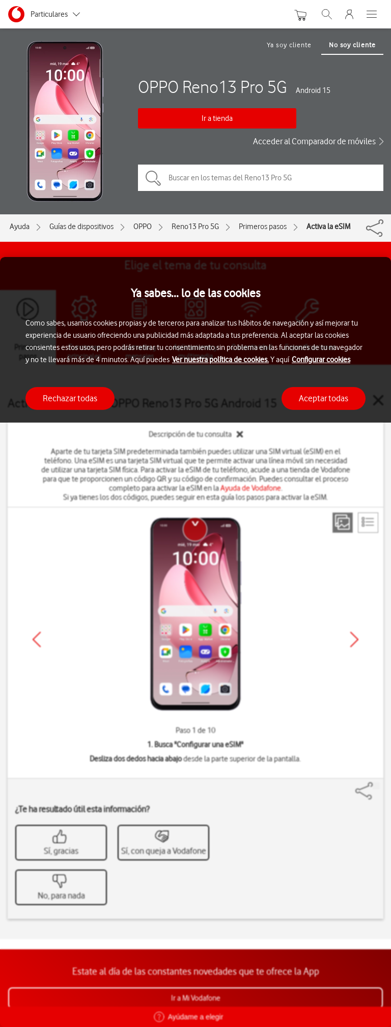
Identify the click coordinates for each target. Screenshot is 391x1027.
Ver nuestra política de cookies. (220, 359)
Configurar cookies (321, 359)
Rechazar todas (70, 398)
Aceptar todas (323, 398)
